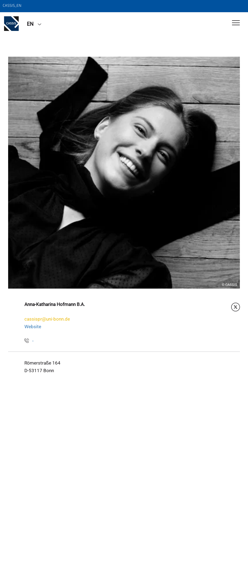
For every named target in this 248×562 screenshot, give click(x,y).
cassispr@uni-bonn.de (47, 319)
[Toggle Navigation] (236, 23)
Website (32, 326)
